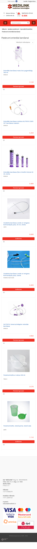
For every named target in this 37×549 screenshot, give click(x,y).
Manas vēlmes (9, 13)
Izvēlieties (18, 238)
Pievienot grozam (18, 86)
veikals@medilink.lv (9, 503)
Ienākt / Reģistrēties (30, 1)
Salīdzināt (8, 15)
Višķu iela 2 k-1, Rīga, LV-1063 (12, 482)
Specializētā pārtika (26, 29)
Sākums (4, 29)
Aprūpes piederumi (13, 29)
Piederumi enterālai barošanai (11, 32)
